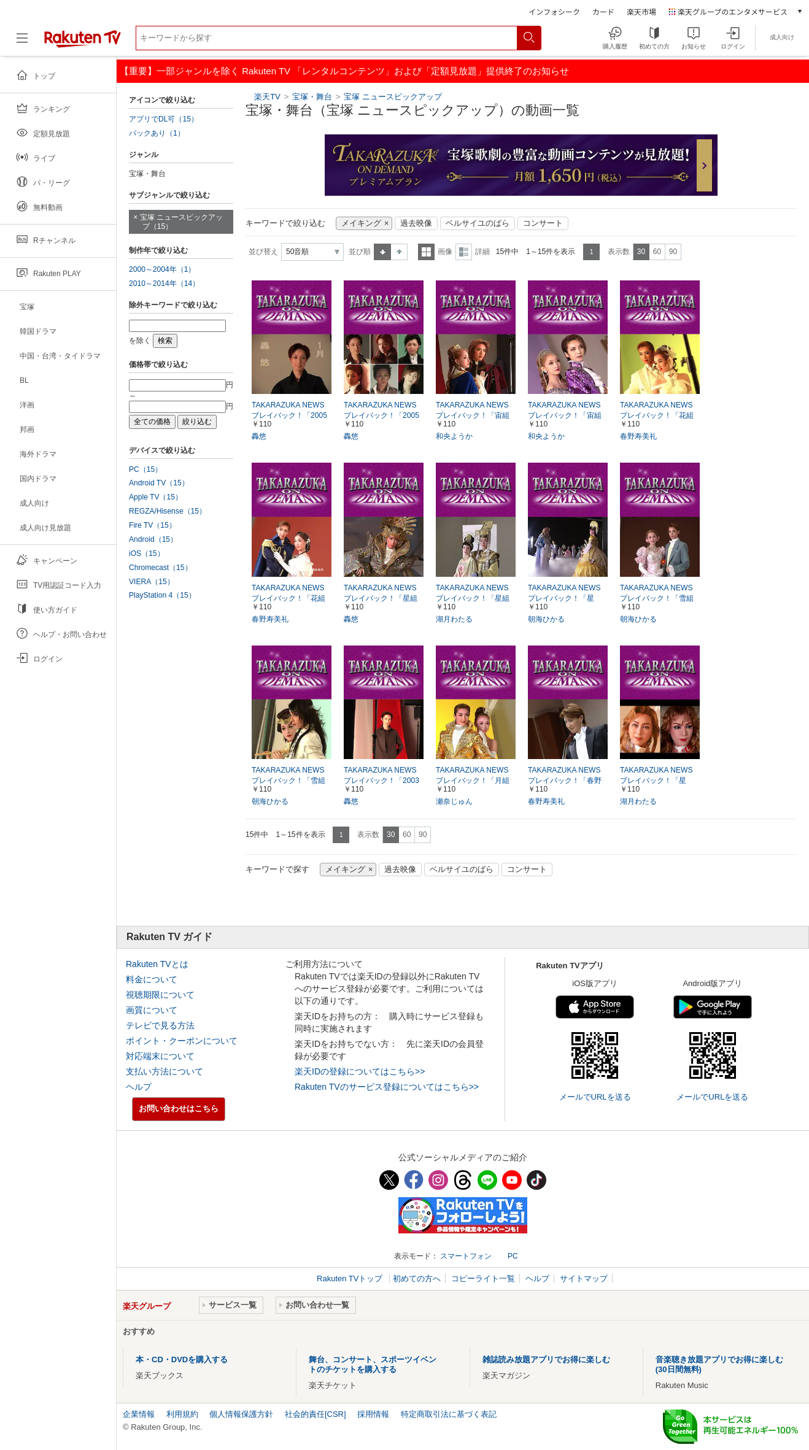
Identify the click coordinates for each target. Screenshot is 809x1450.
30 (641, 251)
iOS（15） (147, 553)
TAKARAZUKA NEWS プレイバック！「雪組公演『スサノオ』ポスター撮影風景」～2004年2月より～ (289, 781)
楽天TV (267, 96)
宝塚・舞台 (312, 96)
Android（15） (153, 539)
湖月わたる (454, 619)
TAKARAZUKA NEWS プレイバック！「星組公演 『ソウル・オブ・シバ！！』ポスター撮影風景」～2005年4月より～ (384, 599)
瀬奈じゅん (454, 801)
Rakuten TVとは (157, 964)
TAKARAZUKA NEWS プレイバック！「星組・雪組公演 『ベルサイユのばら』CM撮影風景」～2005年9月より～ (568, 599)
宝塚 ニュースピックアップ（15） (181, 222)
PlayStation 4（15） (162, 595)
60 (657, 251)
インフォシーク (554, 11)
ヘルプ (139, 1087)
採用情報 (373, 1414)
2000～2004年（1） (162, 269)
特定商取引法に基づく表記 (449, 1414)
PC (513, 1256)
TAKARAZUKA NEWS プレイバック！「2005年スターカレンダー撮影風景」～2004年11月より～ (382, 416)
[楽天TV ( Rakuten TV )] (82, 42)
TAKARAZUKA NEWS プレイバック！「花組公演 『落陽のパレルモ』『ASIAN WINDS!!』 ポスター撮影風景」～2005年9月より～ (291, 599)
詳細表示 (463, 252)
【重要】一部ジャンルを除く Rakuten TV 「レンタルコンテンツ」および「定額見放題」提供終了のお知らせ (344, 71)
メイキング (361, 223)
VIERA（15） (151, 581)
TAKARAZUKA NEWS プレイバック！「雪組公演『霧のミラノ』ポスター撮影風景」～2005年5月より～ (659, 599)
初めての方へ (417, 1278)
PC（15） (145, 469)
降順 (399, 252)
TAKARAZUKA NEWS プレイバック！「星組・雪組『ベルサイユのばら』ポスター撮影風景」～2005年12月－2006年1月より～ (658, 781)
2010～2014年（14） (164, 283)
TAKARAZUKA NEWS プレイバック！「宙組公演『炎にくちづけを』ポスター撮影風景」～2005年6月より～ (476, 416)
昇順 (382, 252)
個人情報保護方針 (241, 1414)
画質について (151, 1010)
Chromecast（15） (160, 567)
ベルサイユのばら (477, 223)
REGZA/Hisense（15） (167, 511)
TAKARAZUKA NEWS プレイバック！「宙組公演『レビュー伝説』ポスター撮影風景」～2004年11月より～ (567, 416)
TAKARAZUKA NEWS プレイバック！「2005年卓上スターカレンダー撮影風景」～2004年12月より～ (291, 416)
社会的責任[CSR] (315, 1414)
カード (603, 11)
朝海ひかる (546, 619)
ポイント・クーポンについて (182, 1041)
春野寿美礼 (638, 436)
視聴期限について (160, 995)
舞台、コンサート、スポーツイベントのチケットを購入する (372, 1364)
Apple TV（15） (155, 497)
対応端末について (160, 1056)
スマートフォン (466, 1256)
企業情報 (139, 1414)
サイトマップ (584, 1278)
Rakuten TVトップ (351, 1278)
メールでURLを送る (595, 1096)
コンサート (543, 223)
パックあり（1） (157, 133)
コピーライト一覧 (483, 1278)
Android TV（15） (159, 483)
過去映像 (416, 223)
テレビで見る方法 (160, 1025)
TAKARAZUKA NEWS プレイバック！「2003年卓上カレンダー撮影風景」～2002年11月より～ (382, 781)
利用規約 (182, 1414)
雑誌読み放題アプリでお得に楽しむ (546, 1359)
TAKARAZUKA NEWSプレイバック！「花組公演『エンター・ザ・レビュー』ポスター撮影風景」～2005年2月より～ (660, 416)
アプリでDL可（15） (163, 119)
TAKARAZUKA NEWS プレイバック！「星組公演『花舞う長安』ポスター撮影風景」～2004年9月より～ (475, 599)
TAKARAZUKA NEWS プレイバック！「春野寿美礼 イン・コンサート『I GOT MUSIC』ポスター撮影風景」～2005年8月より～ (567, 781)
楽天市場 (641, 11)
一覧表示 (426, 252)
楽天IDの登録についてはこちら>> (360, 1071)
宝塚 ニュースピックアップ (393, 96)
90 (673, 251)
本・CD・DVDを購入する (182, 1359)
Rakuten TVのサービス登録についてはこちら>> (387, 1087)
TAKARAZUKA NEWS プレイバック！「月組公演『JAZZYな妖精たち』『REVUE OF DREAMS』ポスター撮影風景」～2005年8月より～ (476, 781)
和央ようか (454, 436)
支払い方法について (164, 1071)
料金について (151, 979)
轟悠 (259, 436)
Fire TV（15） (152, 525)
